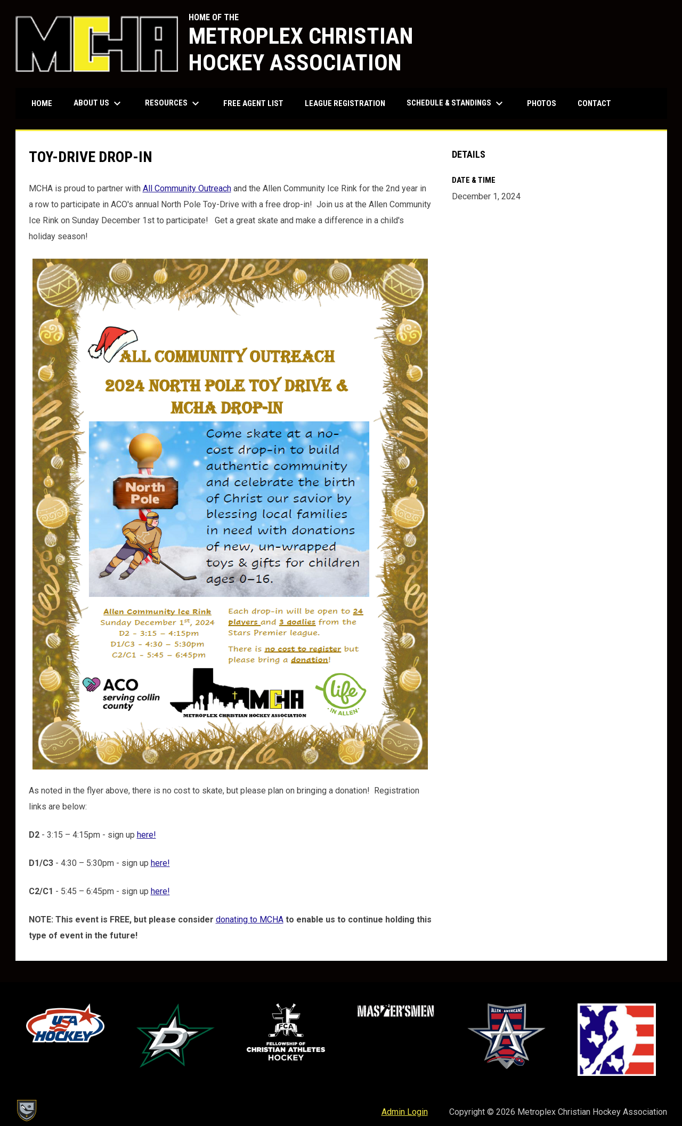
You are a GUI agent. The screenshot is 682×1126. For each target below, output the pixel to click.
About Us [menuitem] (99, 103)
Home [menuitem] (41, 103)
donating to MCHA (249, 919)
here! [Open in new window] (146, 835)
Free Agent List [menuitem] (253, 103)
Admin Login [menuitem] (404, 1112)
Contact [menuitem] (594, 103)
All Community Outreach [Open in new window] (187, 188)
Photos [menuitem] (541, 103)
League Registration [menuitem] (345, 103)
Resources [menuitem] (173, 103)
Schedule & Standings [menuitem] (456, 103)
